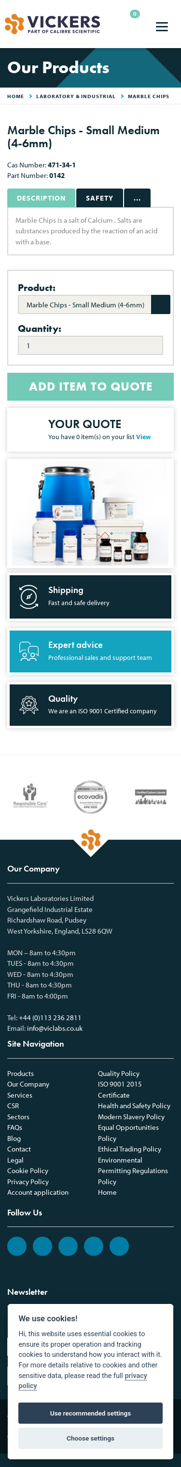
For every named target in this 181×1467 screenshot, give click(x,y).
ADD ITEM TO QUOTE (91, 386)
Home (107, 1192)
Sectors (18, 1116)
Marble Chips (148, 96)
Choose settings (90, 1438)
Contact (19, 1148)
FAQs (14, 1127)
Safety (99, 197)
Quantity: (39, 328)
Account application (38, 1192)
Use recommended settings (90, 1413)
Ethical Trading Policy (129, 1148)
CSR (13, 1105)
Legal (15, 1159)
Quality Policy (118, 1073)
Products (20, 1073)
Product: (37, 287)
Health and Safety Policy (134, 1105)
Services (19, 1095)
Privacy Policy (28, 1181)
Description (41, 197)
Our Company (28, 1083)
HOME (15, 96)
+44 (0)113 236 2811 (50, 1017)
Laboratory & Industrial (76, 96)
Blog (14, 1138)
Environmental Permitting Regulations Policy (133, 1170)
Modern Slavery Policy (131, 1116)
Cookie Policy (27, 1170)
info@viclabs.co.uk (55, 1028)
